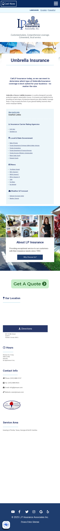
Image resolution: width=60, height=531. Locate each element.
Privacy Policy (26, 522)
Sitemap (36, 522)
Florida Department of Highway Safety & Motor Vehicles (25, 145)
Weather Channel (14, 198)
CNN (11, 179)
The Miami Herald (15, 169)
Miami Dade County (15, 155)
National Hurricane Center (17, 196)
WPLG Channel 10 (15, 177)
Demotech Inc (13, 131)
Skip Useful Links (14, 112)
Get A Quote (30, 283)
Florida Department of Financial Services (21, 150)
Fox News (12, 182)
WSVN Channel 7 (14, 174)
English (43, 10)
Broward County (14, 158)
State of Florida (14, 143)
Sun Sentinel (13, 184)
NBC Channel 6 (14, 172)
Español (51, 10)
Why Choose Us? (30, 257)
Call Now (8, 3)
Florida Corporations (15, 148)
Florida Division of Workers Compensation (21, 153)
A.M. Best (12, 129)
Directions (25, 328)
